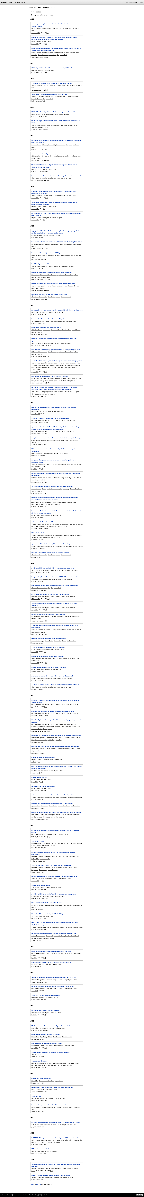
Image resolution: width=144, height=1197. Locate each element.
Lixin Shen (49, 834)
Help (20, 1195)
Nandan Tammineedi (37, 817)
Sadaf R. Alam (52, 391)
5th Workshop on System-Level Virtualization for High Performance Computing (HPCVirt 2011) (56, 214)
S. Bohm (33, 235)
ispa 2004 (34, 958)
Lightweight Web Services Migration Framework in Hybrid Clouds (51, 68)
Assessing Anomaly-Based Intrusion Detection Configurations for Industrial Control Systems (55, 25)
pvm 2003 (34, 999)
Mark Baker (34, 1028)
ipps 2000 (34, 1083)
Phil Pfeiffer (34, 997)
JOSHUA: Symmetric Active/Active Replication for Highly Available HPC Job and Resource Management (56, 767)
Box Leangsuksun (45, 843)
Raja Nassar (53, 244)
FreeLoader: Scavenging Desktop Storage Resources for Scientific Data (53, 933)
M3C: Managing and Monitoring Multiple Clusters (46, 1043)
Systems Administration (38, 1061)
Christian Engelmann (49, 85)
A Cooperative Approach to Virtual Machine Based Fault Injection (51, 83)
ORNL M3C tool (36, 1096)
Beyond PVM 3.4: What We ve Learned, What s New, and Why (50, 1175)
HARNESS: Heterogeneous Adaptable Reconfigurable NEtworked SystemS (54, 1138)
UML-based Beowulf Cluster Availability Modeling (46, 903)
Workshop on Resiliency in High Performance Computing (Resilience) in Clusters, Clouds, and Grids (54, 166)
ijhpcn (33, 572)
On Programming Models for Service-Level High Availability (50, 594)
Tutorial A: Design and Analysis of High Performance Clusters (50, 1105)
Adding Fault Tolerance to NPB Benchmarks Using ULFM (49, 94)
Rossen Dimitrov (47, 1063)
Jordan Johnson (70, 52)
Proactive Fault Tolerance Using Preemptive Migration (48, 319)
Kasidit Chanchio (50, 845)
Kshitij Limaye (35, 843)
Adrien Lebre (45, 156)
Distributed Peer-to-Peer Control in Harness (45, 1010)
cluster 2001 (35, 1056)
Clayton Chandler (76, 255)
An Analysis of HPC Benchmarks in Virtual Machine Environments (52, 486)
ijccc (32, 356)
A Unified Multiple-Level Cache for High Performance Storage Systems (53, 894)
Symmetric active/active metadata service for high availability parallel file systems (54, 340)
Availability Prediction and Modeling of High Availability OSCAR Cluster (53, 977)
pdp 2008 (34, 455)
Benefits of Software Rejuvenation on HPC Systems (47, 253)
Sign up (141, 2)
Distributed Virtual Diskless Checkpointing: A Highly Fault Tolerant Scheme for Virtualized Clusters (56, 142)
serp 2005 (34, 909)
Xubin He (44, 145)
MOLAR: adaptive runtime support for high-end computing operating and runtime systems (56, 721)
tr (31, 248)
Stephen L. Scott (46, 41)
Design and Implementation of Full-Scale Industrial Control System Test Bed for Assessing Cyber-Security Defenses (56, 49)
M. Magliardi (57, 1142)
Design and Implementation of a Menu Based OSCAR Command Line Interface (55, 577)
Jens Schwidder (58, 1045)
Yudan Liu (34, 464)
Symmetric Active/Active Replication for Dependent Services (50, 418)
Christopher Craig (57, 28)
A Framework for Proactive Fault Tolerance (44, 522)
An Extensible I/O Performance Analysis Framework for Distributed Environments (57, 310)
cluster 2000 (35, 1092)
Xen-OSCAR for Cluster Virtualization (43, 786)
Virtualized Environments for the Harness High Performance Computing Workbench (53, 450)
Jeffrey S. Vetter (40, 740)
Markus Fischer (46, 1151)
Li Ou (39, 343)
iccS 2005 (34, 918)
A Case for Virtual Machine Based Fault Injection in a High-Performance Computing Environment (53, 192)
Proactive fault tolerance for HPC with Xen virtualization (48, 638)
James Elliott (71, 378)
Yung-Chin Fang (50, 740)
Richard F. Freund (50, 1168)
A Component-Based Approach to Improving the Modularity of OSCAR (53, 795)
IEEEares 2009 (35, 383)
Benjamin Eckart (36, 145)
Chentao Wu (51, 145)
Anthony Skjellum (36, 1063)
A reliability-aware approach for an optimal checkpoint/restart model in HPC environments (55, 626)
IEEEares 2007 (35, 599)
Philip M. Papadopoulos (69, 1125)
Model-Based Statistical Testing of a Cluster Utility (47, 914)
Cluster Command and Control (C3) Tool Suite (45, 1034)
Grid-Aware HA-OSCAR (38, 841)
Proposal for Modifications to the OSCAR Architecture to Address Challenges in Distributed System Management (56, 512)
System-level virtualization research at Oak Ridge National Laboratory (53, 283)
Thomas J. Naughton (73, 391)
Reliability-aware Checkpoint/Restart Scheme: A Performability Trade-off (54, 876)
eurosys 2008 (35, 506)
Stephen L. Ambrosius (37, 1168)
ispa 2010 (34, 259)
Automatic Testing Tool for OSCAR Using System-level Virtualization (52, 676)
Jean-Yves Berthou (67, 927)
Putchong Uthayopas (44, 1065)
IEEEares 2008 (35, 422)
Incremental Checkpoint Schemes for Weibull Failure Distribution (51, 272)
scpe (32, 1039)
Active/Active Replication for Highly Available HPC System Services (52, 711)
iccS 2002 (34, 1015)
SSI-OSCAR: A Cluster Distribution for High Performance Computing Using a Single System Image (55, 924)
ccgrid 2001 (34, 1048)
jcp (32, 707)
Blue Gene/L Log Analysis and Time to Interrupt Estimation (49, 376)
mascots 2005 (35, 898)
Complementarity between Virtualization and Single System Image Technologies (56, 438)
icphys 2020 (34, 44)
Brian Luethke (57, 1037)
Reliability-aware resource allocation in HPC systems (48, 614)
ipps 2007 (34, 689)
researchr (4, 2)
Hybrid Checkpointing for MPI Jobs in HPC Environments (49, 294)
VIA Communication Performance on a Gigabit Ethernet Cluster (51, 1026)
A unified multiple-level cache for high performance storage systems (52, 568)
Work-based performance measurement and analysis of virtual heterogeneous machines (55, 1165)
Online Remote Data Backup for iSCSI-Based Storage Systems (51, 962)
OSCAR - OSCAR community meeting (43, 757)
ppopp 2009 (34, 372)
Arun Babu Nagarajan (71, 367)
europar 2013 (35, 171)
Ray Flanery (43, 1037)
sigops (33, 731)
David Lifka (71, 1063)
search (23, 2)
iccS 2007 (34, 590)
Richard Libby (41, 845)
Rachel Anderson (43, 55)
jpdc (32, 180)
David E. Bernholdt (36, 99)
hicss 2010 (34, 268)
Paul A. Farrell (43, 1028)
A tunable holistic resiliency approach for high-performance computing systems (56, 361)
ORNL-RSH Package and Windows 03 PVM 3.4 (45, 995)
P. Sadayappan (47, 729)
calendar (17, 2)
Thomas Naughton (36, 85)
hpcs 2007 (34, 581)
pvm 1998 (34, 1153)
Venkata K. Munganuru (58, 843)
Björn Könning (35, 453)
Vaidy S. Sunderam (47, 1142)
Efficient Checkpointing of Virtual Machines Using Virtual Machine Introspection (56, 112)
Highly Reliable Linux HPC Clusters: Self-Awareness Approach (51, 951)
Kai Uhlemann (35, 771)
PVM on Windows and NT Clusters (42, 1149)
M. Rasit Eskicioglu (66, 1065)
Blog (36, 1195)
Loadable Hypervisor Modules (40, 264)
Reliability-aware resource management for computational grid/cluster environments (53, 853)
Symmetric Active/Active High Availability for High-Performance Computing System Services (55, 701)
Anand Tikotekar (68, 286)
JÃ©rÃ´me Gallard (36, 330)
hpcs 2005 (34, 848)
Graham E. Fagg (46, 1140)
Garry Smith (46, 125)
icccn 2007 (34, 652)
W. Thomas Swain (36, 916)
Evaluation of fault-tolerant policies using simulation (47, 656)
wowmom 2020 (35, 33)
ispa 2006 (34, 790)
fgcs (32, 160)
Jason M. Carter (46, 28)
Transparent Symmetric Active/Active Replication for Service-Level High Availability (53, 604)
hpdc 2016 (34, 101)
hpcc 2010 (34, 237)
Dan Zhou (34, 964)
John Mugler (35, 887)
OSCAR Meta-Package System (40, 885)
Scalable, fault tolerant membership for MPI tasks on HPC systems (52, 803)
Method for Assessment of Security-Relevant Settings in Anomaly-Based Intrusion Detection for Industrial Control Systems (54, 38)
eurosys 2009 (35, 396)
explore (11, 2)
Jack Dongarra (35, 1140)
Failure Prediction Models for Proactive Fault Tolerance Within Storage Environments (53, 408)
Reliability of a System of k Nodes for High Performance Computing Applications (56, 242)
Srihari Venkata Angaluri (60, 1063)
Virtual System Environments (40, 533)
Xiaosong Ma (35, 748)
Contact (9, 1195)
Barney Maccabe (56, 1107)
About (4, 1195)
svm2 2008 (34, 539)
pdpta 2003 (34, 991)
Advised (38, 11)
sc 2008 (33, 557)
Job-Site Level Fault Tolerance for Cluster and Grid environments (51, 865)
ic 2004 (33, 966)
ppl (32, 1127)
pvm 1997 (34, 1179)
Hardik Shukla (53, 997)
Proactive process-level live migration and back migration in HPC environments (56, 176)
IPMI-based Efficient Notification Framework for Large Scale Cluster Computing (56, 735)
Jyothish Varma (35, 369)
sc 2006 (33, 762)
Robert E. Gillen (36, 28)
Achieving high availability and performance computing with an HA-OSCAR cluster (55, 831)
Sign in (136, 2)
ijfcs (32, 279)
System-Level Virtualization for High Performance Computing (50, 544)
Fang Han (44, 114)
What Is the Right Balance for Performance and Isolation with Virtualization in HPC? (55, 122)
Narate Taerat (52, 255)
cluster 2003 (35, 982)
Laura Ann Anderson (47, 52)
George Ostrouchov (43, 365)
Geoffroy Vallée (60, 85)
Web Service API (28, 1195)
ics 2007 (33, 643)
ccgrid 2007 (34, 610)
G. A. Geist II (58, 1013)
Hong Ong (42, 288)
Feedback (47, 1195)
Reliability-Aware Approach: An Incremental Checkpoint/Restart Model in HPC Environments (55, 474)
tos (32, 819)
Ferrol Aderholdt (70, 85)
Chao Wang (34, 178)
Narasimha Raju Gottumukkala (40, 244)
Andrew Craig (52, 55)
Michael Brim (35, 1037)
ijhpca (33, 1067)
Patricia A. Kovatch (67, 1107)
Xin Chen (57, 343)
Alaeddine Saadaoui (37, 70)
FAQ (40, 1195)
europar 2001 (35, 1030)
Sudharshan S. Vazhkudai (39, 814)
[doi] (47, 33)
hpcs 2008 (34, 517)
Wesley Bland (35, 537)
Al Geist (66, 453)
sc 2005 (33, 940)
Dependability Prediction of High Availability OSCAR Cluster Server (52, 986)
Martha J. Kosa (49, 570)
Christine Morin (53, 156)
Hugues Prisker (77, 927)
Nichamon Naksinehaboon (39, 255)
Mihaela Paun (62, 244)
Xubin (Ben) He (35, 570)
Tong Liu (55, 834)
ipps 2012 (34, 149)
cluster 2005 (35, 872)
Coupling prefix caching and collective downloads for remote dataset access (55, 746)
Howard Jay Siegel (72, 1168)
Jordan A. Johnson (68, 28)
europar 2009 (35, 314)
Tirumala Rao (50, 737)
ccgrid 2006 (34, 742)
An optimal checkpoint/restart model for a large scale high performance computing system (53, 461)
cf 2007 (33, 671)
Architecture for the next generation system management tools (51, 154)
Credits (15, 1195)
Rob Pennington (36, 1107)
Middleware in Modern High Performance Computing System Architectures (54, 585)
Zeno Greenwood (71, 843)
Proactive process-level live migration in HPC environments (50, 553)
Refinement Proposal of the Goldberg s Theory (46, 327)
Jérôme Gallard (35, 156)
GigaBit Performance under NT (41, 1078)
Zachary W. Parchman (37, 96)
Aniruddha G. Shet (36, 729)
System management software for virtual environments (48, 667)
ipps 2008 (34, 469)
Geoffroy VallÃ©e (48, 266)
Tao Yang (53, 748)
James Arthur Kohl (45, 1125)
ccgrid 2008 (34, 433)
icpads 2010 (35, 299)
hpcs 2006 (34, 782)
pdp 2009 (34, 323)
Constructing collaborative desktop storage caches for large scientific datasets (56, 812)
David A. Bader (46, 1107)
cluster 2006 (35, 773)
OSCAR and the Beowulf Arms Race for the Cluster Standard (50, 1052)
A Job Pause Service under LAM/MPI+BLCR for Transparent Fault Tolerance (55, 685)
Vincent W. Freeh (45, 748)
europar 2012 (35, 198)
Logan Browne (59, 1081)
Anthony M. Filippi (54, 504)
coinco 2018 (35, 72)
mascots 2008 (35, 414)
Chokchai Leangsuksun (49, 169)
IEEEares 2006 (35, 715)
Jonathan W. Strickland (73, 814)
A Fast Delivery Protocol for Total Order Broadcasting (48, 647)
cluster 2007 (35, 621)
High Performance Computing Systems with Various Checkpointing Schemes (55, 349)
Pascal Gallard (76, 330)
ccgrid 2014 (34, 116)
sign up (38, 1184)
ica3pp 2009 (35, 334)
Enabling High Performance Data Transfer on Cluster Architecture (52, 1087)
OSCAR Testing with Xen (39, 777)
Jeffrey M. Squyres (68, 797)
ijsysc (33, 1171)
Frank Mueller (43, 178)
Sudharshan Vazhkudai (64, 748)
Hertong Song (57, 878)
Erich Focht (78, 797)
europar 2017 (35, 90)
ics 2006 (33, 753)
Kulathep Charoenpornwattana (50, 524)
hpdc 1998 (34, 1144)
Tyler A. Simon (75, 748)
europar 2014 (35, 129)
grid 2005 (34, 861)
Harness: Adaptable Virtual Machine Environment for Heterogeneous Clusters (55, 1122)
